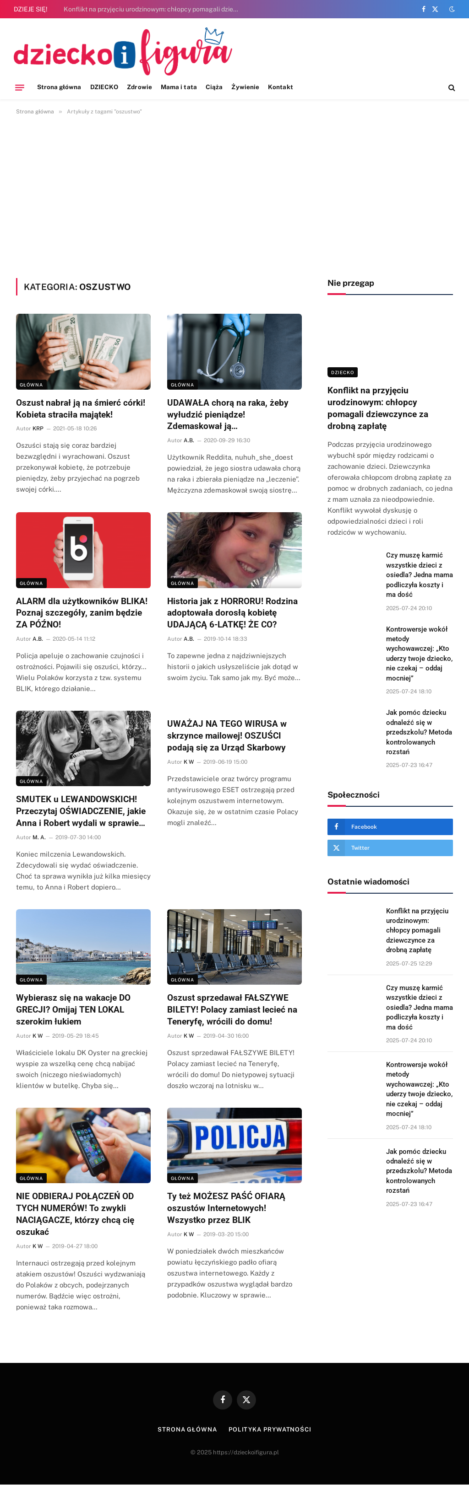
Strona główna (59, 87)
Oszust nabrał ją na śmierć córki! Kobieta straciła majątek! (80, 408)
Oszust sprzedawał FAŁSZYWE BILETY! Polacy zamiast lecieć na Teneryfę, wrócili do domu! (232, 1009)
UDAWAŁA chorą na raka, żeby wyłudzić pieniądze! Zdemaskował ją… (228, 414)
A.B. (189, 440)
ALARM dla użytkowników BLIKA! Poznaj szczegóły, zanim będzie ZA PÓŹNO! (81, 613)
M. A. (39, 837)
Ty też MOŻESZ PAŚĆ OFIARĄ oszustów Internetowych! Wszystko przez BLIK (226, 1208)
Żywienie (245, 87)
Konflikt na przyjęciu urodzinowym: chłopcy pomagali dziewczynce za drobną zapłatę (155, 9)
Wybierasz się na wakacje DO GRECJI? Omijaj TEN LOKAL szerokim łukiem (73, 1009)
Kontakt (280, 87)
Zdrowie (139, 87)
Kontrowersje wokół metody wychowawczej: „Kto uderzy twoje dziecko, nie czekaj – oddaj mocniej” (419, 653)
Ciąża (214, 87)
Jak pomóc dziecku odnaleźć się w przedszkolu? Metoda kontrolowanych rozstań (419, 732)
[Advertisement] (234, 195)
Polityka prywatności (270, 1429)
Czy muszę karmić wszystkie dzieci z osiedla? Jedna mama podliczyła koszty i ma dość (419, 575)
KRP (38, 428)
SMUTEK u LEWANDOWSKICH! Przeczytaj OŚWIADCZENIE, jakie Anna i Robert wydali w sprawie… (81, 811)
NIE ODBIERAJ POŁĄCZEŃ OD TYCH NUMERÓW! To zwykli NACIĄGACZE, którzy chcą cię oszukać (75, 1214)
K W (189, 762)
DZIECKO (104, 87)
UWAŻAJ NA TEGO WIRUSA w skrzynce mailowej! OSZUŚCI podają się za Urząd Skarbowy (227, 735)
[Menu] (19, 87)
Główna (31, 384)
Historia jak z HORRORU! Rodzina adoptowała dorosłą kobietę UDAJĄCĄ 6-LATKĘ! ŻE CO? (232, 613)
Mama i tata (179, 87)
